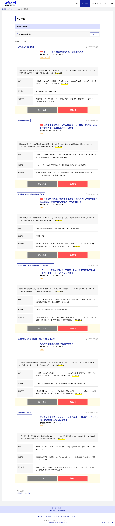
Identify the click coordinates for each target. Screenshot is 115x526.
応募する (73, 110)
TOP (76, 3)
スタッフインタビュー (99, 3)
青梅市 (22, 493)
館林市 (31, 493)
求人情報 (85, 3)
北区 (18, 493)
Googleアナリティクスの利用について (57, 522)
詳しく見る (58, 73)
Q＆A (111, 3)
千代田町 (26, 493)
